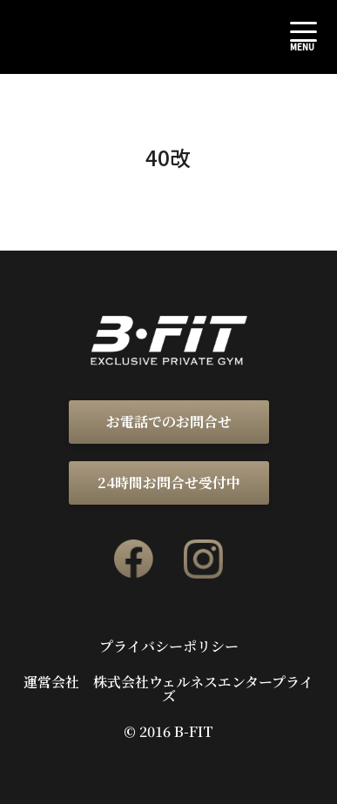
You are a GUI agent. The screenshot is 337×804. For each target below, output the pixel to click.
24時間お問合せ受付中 (169, 482)
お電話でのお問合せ (169, 422)
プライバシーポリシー (169, 646)
